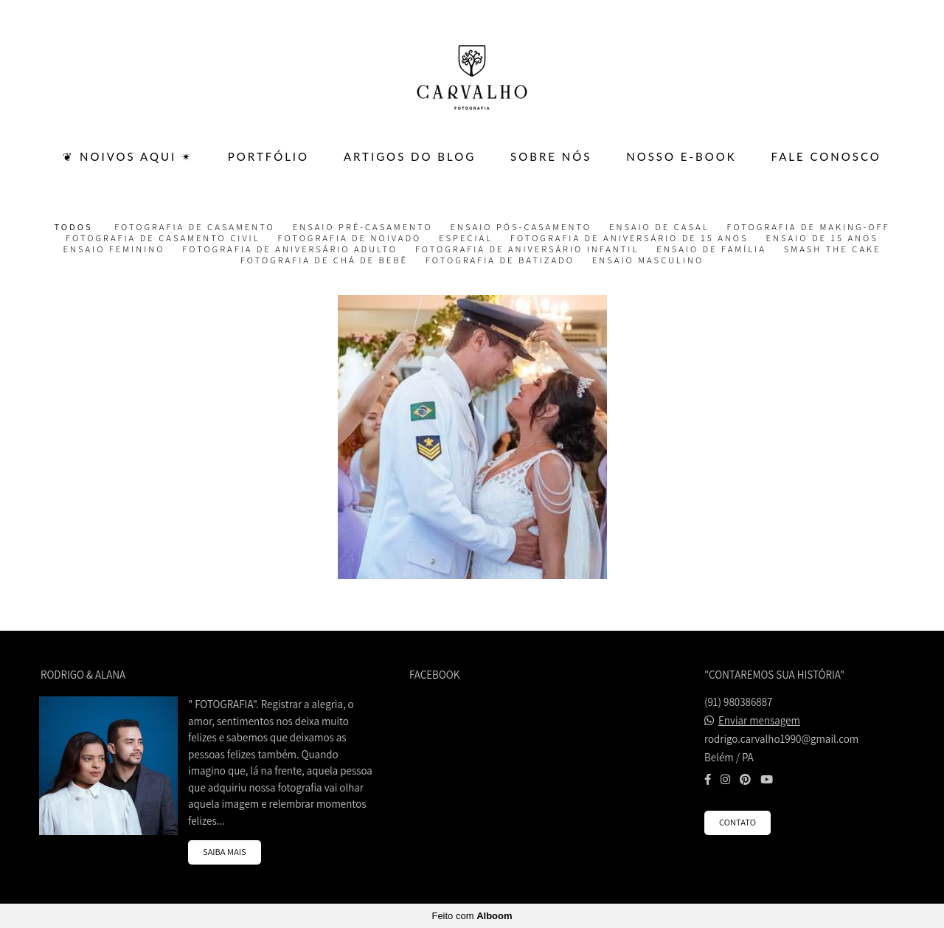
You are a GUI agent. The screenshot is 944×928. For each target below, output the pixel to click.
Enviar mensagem (759, 720)
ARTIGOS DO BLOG (410, 156)
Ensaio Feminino (114, 249)
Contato (737, 822)
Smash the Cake (832, 249)
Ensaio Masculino (648, 260)
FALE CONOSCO (826, 156)
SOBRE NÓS (550, 156)
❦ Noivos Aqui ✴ (128, 156)
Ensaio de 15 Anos (822, 238)
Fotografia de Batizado (500, 260)
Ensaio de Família (711, 249)
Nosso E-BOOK (681, 156)
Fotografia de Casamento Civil (163, 238)
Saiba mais (224, 851)
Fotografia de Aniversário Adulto (290, 249)
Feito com (471, 915)
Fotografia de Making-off (808, 227)
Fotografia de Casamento (194, 227)
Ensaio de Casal (659, 227)
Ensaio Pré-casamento (363, 227)
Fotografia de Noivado (350, 238)
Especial (466, 238)
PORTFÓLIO (268, 156)
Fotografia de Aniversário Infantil (527, 249)
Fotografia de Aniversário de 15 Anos (629, 238)
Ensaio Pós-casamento (521, 227)
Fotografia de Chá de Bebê (324, 260)
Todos (74, 227)
